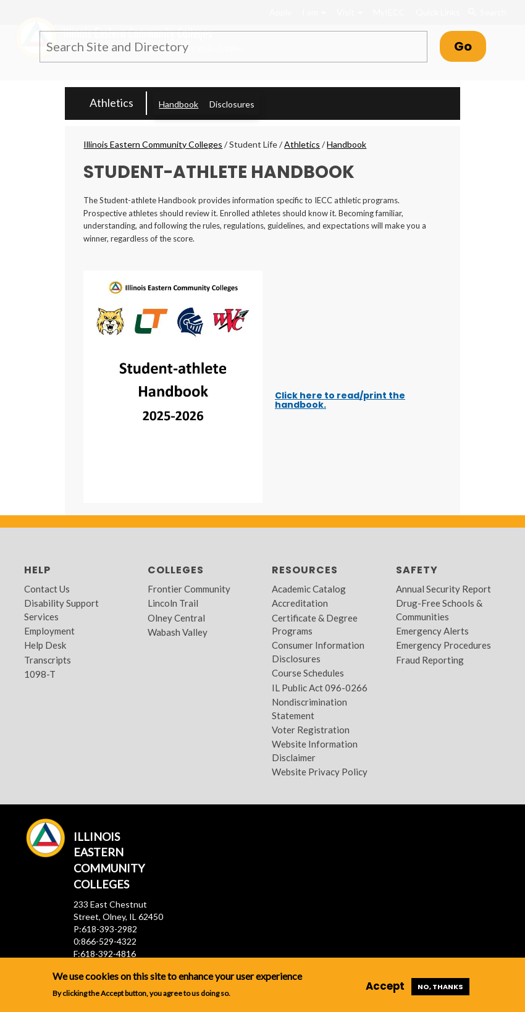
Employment (49, 630)
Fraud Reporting (430, 659)
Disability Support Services (61, 609)
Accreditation (300, 603)
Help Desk (45, 645)
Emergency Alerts (432, 630)
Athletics (111, 102)
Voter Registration (311, 729)
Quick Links (438, 12)
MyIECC (389, 12)
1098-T (40, 674)
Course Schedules (308, 672)
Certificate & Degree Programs (315, 624)
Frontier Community (189, 588)
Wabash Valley (178, 632)
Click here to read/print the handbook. (340, 400)
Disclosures (231, 104)
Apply (280, 12)
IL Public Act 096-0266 (320, 687)
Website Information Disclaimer (315, 750)
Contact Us (47, 588)
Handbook (178, 104)
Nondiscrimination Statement (309, 708)
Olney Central (176, 617)
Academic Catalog (309, 588)
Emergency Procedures (443, 645)
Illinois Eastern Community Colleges (152, 144)
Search (486, 12)
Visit (350, 12)
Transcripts (47, 659)
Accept (385, 986)
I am (314, 12)
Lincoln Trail (173, 603)
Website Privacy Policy (320, 771)
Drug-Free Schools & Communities (439, 609)
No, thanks (440, 987)
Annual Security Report (443, 588)
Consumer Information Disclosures (318, 651)
